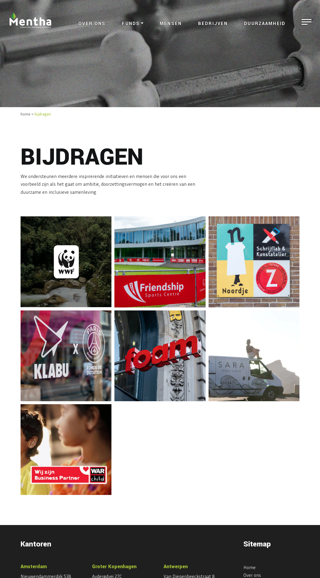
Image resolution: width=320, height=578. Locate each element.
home (25, 113)
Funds (131, 24)
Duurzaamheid (264, 24)
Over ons (91, 24)
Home (249, 567)
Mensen (171, 24)
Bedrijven (213, 24)
